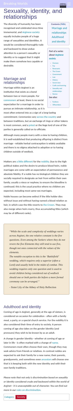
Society (21, 397)
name (55, 342)
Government (57, 74)
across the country (46, 116)
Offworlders (57, 105)
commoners (10, 100)
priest (32, 125)
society (52, 58)
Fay (54, 66)
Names (55, 94)
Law (54, 77)
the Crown (48, 204)
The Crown (56, 71)
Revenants (56, 68)
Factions (56, 102)
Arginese (59, 54)
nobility (45, 161)
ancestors (46, 359)
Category (9, 396)
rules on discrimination (29, 390)
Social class (56, 83)
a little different (25, 161)
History (55, 80)
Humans (56, 63)
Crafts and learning (59, 85)
